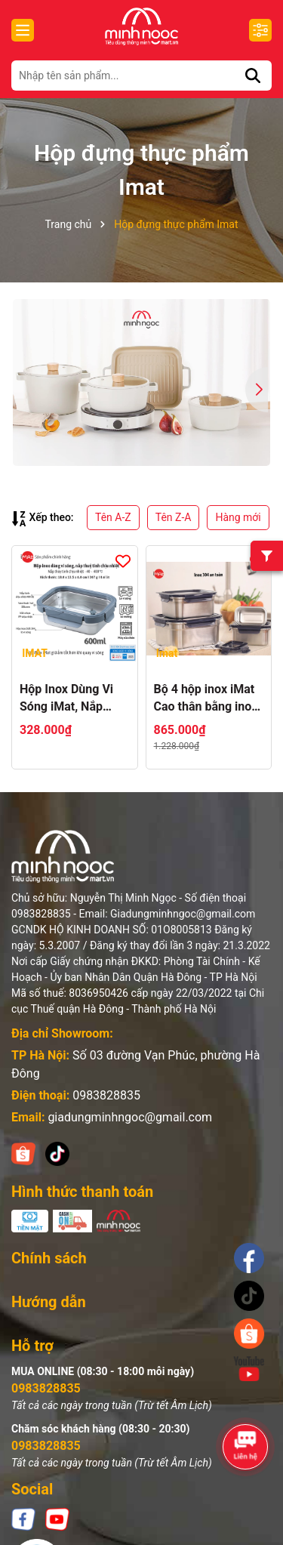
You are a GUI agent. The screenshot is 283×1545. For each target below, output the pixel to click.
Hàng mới (237, 517)
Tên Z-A (173, 517)
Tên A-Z (113, 517)
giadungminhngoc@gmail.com (130, 1117)
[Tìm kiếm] (253, 75)
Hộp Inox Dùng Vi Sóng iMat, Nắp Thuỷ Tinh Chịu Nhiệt (66, 698)
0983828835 (106, 1095)
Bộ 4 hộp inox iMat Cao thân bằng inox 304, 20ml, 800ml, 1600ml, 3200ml (206, 698)
